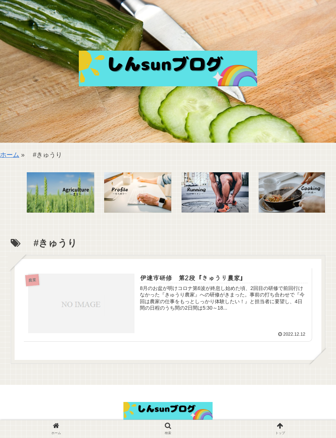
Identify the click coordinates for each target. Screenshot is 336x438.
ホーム (9, 154)
